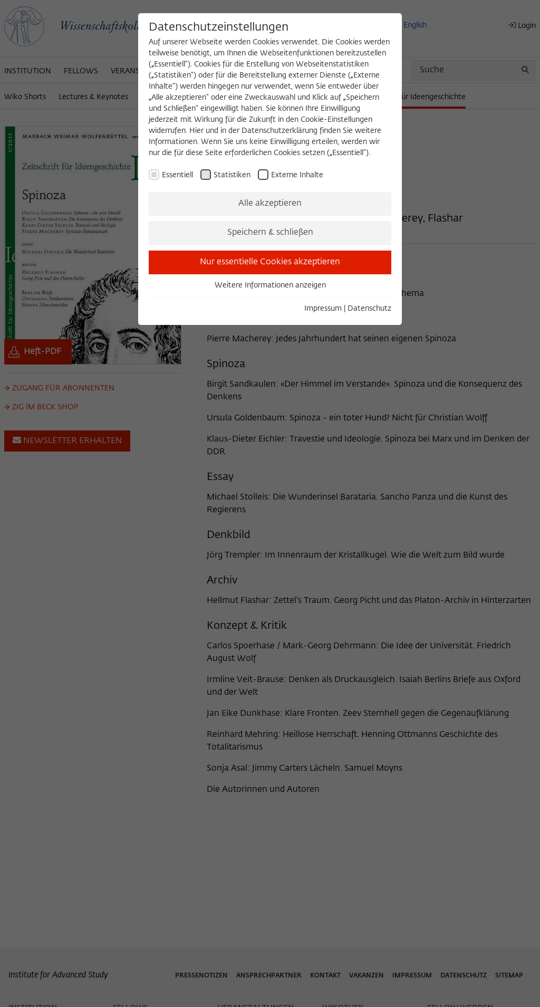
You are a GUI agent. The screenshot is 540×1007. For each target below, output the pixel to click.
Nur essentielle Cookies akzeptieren (270, 262)
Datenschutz (369, 308)
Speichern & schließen (270, 232)
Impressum (323, 308)
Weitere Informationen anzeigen (270, 285)
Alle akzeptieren (270, 203)
